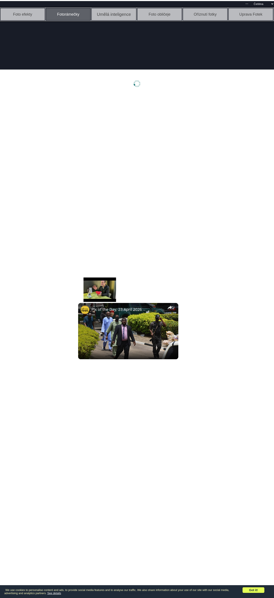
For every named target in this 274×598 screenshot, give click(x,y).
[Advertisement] (33, 162)
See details (54, 593)
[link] (85, 310)
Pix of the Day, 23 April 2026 (116, 309)
